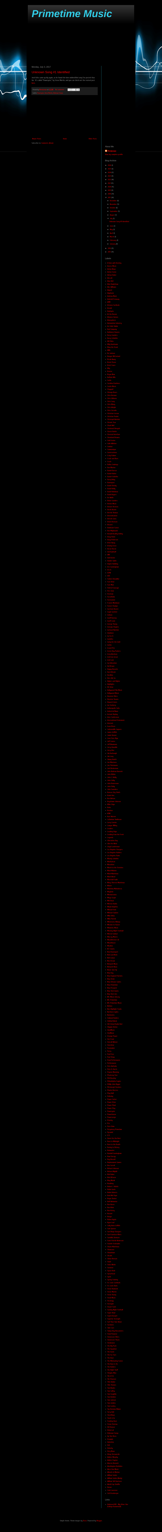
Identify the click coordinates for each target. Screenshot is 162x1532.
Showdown (111, 1253)
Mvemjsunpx (112, 151)
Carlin (109, 380)
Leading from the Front (115, 834)
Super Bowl (111, 1313)
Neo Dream (111, 961)
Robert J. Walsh (112, 1186)
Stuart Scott (111, 1307)
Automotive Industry (114, 323)
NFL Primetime (112, 1000)
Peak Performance (113, 1060)
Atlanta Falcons (112, 317)
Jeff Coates (111, 741)
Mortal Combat (112, 934)
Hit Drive (110, 687)
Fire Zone (110, 591)
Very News (111, 1451)
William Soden (112, 1475)
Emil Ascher (111, 558)
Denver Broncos (112, 507)
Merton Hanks (112, 904)
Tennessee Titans (113, 1340)
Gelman (109, 615)
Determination (112, 516)
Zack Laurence (112, 1490)
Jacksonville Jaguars (114, 729)
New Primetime (112, 985)
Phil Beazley (111, 1078)
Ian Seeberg (111, 705)
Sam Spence (111, 1228)
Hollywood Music (113, 693)
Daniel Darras (112, 470)
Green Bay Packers (114, 651)
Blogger (99, 1521)
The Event (110, 1352)
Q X (108, 1135)
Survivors (110, 1325)
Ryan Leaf (110, 1222)
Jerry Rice (110, 750)
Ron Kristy (111, 1210)
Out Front (110, 1039)
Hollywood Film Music (114, 690)
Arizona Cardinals (113, 305)
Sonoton (110, 1268)
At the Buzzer (112, 314)
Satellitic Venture (113, 1237)
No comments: (60, 90)
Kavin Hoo (110, 795)
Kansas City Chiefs (113, 792)
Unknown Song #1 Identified (51, 72)
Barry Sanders (112, 335)
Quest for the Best (114, 1138)
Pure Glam (110, 1126)
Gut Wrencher (112, 663)
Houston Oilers (112, 696)
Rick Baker (111, 1174)
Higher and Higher (113, 681)
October (113, 208)
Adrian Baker (111, 275)
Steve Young (111, 1295)
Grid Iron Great (112, 657)
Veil (108, 1445)
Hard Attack (111, 672)
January (113, 244)
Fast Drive (110, 582)
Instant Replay (112, 714)
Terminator (111, 1343)
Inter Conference (113, 717)
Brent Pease (111, 362)
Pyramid (110, 1132)
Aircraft (110, 278)
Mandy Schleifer (113, 859)
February (113, 240)
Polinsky (110, 1096)
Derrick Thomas (112, 513)
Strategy (110, 1301)
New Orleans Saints (114, 982)
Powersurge (111, 1117)
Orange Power (112, 1036)
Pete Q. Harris (112, 1069)
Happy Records (112, 669)
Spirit (109, 1277)
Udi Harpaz (111, 1427)
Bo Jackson (111, 353)
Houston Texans (112, 699)
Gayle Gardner (112, 612)
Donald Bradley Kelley (115, 534)
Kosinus (110, 810)
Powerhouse (111, 1114)
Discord (109, 525)
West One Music (113, 1469)
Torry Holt (110, 1412)
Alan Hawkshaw (112, 284)
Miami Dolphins (112, 907)
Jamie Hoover (112, 735)
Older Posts (93, 139)
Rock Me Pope (112, 1195)
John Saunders (112, 789)
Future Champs (112, 606)
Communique (111, 449)
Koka (109, 807)
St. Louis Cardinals (113, 1283)
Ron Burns (111, 1204)
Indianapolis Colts (113, 708)
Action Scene (111, 272)
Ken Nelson (111, 798)
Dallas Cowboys (112, 464)
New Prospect (112, 988)
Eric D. (109, 570)
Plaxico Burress (112, 1090)
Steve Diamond (112, 1289)
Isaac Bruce (111, 726)
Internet (110, 723)
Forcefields (111, 597)
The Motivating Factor (115, 1361)
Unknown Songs (58, 93)
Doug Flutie (111, 537)
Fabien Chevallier (113, 579)
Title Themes (111, 1385)
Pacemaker (111, 1048)
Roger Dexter (112, 1198)
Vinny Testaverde (113, 1454)
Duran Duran (111, 549)
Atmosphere (111, 320)
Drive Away (111, 543)
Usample (110, 1439)
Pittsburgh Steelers (114, 1087)
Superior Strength (113, 1319)
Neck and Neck (112, 955)
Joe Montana (112, 762)
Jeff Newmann (112, 744)
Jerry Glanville (112, 747)
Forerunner (111, 600)
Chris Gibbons (112, 398)
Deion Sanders (112, 501)
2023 (110, 176)
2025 (110, 169)
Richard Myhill (112, 1171)
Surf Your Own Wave (114, 1322)
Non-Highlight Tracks (114, 1009)
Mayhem (110, 892)
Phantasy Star (112, 1075)
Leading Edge (112, 831)
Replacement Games (114, 1162)
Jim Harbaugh (112, 753)
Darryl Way (111, 479)
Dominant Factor (113, 528)
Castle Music (111, 386)
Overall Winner (112, 1042)
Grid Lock (110, 660)
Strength (110, 1304)
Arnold (109, 308)
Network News (112, 967)
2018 (109, 194)
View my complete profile (114, 154)
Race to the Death (113, 1144)
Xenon (109, 1487)
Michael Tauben (112, 913)
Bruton (109, 371)
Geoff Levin (111, 621)
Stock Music (111, 1298)
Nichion (109, 1006)
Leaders (110, 828)
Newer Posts (36, 139)
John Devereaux (113, 783)
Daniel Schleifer (112, 477)
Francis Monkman (113, 603)
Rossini (109, 1213)
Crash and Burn (112, 458)
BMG (108, 350)
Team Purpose (112, 1334)
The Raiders (111, 1367)
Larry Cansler (112, 822)
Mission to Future (113, 925)
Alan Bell (110, 281)
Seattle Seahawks (113, 1244)
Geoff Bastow (112, 618)
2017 (109, 197)
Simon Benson (112, 1259)
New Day (110, 973)
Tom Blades (111, 1388)
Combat (110, 446)
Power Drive (111, 1102)
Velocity (110, 1448)
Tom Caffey (111, 1391)
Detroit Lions (111, 519)
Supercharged (112, 1316)
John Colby (111, 780)
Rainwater (111, 1150)
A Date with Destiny (114, 263)
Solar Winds (111, 1265)
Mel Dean (110, 901)
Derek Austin (111, 510)
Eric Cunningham (113, 567)
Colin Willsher (112, 443)
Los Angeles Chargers (115, 849)
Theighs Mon (111, 1373)
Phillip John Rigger (113, 1084)
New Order (111, 979)
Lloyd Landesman (113, 847)
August (112, 215)
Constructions (112, 452)
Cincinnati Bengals (113, 428)
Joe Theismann (112, 765)
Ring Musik (111, 1180)
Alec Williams (111, 287)
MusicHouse (111, 943)
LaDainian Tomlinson (114, 819)
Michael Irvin (111, 910)
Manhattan (111, 862)
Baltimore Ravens (113, 332)
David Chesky (112, 486)
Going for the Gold (113, 642)
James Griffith (112, 732)
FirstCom (110, 594)
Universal (110, 1430)
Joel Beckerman (112, 768)
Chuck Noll (110, 425)
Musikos (110, 946)
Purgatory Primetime (114, 1129)
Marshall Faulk (112, 879)
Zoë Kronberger (113, 1493)
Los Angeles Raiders (114, 852)
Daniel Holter (111, 473)
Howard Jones (112, 702)
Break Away (111, 359)
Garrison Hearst (112, 609)
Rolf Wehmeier (112, 1201)
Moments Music (112, 928)
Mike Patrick (111, 919)
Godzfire (110, 639)
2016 (109, 248)
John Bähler (111, 774)
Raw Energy (111, 1156)
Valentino (110, 1442)
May (111, 229)
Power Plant (111, 1105)
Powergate (40, 93)
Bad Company (112, 329)
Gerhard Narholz (113, 630)
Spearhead (111, 1274)
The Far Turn (111, 1355)
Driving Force (111, 546)
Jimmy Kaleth (112, 759)
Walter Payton (112, 1460)
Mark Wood (111, 877)
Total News (111, 1415)
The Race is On (112, 1364)
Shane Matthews (113, 1247)
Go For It (110, 636)
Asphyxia (110, 311)
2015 (109, 252)
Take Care (110, 1328)
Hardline (110, 675)
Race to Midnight (113, 1141)
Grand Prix (111, 648)
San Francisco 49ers (114, 1234)
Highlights (110, 684)
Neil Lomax (111, 958)
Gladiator (110, 633)
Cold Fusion (111, 440)
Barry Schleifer (112, 338)
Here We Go (111, 678)
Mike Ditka (111, 916)
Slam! (109, 1262)
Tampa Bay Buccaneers (115, 1331)
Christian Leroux (113, 413)
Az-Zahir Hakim (112, 326)
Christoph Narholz (113, 419)
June (112, 226)
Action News (111, 269)
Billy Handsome (112, 344)
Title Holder (111, 1382)
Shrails (109, 1256)
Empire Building (112, 564)
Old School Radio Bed (114, 1024)
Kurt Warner (111, 816)
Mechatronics (112, 895)
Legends (110, 837)
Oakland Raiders (113, 1018)
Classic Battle (112, 431)
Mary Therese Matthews (116, 883)
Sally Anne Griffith (113, 1225)
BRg (108, 368)
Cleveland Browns (113, 437)
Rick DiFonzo (111, 1177)
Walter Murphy (112, 1457)
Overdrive (110, 1045)
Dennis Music (111, 504)
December (113, 201)
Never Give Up (112, 970)
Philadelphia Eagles (114, 1081)
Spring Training (112, 1280)
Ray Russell (111, 1159)
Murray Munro (112, 937)
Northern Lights (112, 1012)
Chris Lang (111, 401)
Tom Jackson (111, 1400)
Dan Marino (111, 467)
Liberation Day (112, 840)
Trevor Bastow (112, 1424)
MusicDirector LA (113, 940)
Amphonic (110, 293)
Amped (109, 290)
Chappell (110, 389)
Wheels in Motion (113, 1472)
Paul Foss (110, 1054)
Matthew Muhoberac (114, 889)
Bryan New (111, 374)
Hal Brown (110, 666)
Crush (109, 461)
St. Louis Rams (112, 1286)
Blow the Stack (112, 347)
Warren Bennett (113, 1463)
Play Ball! (110, 1093)
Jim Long (110, 756)
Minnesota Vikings (113, 922)
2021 (109, 183)
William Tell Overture (114, 1481)
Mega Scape (111, 898)
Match (109, 886)
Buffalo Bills (111, 377)
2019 (109, 190)
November (113, 204)
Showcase (110, 1249)
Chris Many (111, 404)
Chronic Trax (111, 422)
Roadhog (110, 1183)
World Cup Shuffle (113, 1484)
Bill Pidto (110, 341)
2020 (110, 187)
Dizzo (85, 1521)
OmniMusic (111, 1030)
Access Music (111, 266)
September (114, 211)
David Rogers (112, 494)
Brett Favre (111, 365)
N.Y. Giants (111, 949)
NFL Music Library (113, 997)
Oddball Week (112, 1021)
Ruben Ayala (111, 1219)
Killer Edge (111, 804)
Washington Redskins (114, 1466)
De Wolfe (110, 498)
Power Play (111, 1108)
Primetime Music (72, 13)
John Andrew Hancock (115, 771)
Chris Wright (111, 407)
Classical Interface (113, 434)
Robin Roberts (112, 1192)
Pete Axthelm (112, 1066)
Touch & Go (111, 1418)
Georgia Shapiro (113, 627)
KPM (108, 813)
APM (108, 302)
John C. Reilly (112, 777)
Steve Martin (48, 93)
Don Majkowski (112, 531)
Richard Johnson (113, 1168)
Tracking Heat (112, 1421)
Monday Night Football (115, 931)
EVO (108, 576)
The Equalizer (112, 1349)
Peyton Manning (113, 1072)
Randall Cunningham (114, 1153)
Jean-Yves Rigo (112, 738)
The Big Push (111, 1346)
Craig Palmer (111, 455)
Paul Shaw (111, 1057)
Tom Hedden (111, 1397)
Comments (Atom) (47, 143)
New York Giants (113, 991)
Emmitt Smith (111, 561)
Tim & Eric (110, 1376)
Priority (110, 1120)
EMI (108, 555)
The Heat (110, 1358)
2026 (110, 165)
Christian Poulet (113, 416)
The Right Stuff (112, 1370)
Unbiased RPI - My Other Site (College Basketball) (117, 1505)
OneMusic (110, 1033)
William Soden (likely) (114, 1478)
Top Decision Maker (114, 1409)
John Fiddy (111, 786)
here (33, 83)
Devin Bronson (112, 522)
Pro (108, 1123)
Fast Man (110, 585)
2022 (110, 179)
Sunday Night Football (115, 1310)
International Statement (116, 720)
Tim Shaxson (111, 1379)
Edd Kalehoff (111, 552)
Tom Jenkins (111, 1403)
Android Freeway (113, 299)
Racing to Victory (113, 1147)
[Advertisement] (81, 44)
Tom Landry (111, 1406)
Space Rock (111, 1271)
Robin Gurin (111, 1189)
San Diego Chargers (114, 1232)
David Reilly (111, 489)
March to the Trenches (115, 867)
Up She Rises (111, 1436)
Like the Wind (112, 843)
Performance (111, 1063)
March (112, 237)
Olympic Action (112, 1027)
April (112, 233)
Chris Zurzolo (112, 410)
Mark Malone (112, 871)
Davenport (111, 482)
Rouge (109, 1216)
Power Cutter (112, 1099)
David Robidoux (112, 492)
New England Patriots (115, 976)
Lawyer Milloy (112, 825)
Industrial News (112, 711)
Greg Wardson (112, 654)
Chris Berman (112, 395)
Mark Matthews (112, 874)
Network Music (112, 964)
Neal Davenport (112, 952)
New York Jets (112, 994)
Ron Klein (110, 1207)
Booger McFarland (113, 356)
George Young (112, 624)
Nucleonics (111, 1015)
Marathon (110, 864)
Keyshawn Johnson (114, 801)
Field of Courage (113, 588)
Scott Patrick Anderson (115, 1241)
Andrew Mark (112, 296)
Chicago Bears (112, 392)
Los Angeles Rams (113, 855)
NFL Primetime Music (114, 1003)
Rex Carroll (111, 1165)
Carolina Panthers (113, 383)
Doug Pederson (112, 540)
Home (65, 139)
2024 (110, 172)
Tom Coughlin (111, 1394)
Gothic (109, 645)
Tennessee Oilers (113, 1337)
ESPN (109, 573)
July (111, 218)
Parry (109, 1051)
